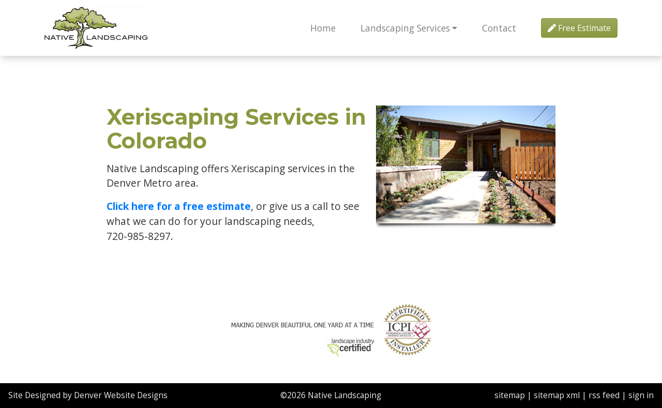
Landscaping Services (405, 28)
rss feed (604, 395)
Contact (499, 28)
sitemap (509, 395)
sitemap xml (557, 395)
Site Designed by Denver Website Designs (88, 395)
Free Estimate (579, 28)
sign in (641, 395)
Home (323, 28)
